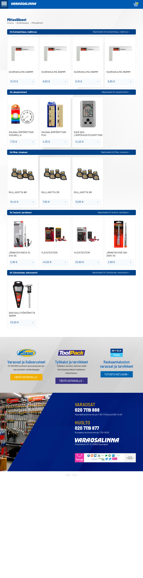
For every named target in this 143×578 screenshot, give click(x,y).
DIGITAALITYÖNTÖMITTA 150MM (22, 314)
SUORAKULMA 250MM (86, 71)
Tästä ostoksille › (26, 377)
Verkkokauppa (22, 23)
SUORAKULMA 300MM (53, 71)
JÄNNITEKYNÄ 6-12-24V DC (20, 254)
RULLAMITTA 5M (83, 192)
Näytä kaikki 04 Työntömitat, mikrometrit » (110, 272)
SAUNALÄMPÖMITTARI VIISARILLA (21, 134)
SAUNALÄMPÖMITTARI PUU (53, 134)
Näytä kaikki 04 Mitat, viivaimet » (115, 152)
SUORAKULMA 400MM (21, 71)
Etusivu (10, 23)
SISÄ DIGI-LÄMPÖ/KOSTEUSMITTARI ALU (88, 134)
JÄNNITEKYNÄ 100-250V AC (117, 254)
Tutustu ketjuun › (116, 374)
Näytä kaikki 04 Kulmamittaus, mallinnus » (111, 32)
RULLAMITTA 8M (18, 192)
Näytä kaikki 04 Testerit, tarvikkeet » (113, 212)
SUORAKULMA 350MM (118, 71)
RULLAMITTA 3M (50, 192)
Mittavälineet (37, 23)
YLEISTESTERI (49, 252)
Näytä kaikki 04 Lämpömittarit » (115, 92)
